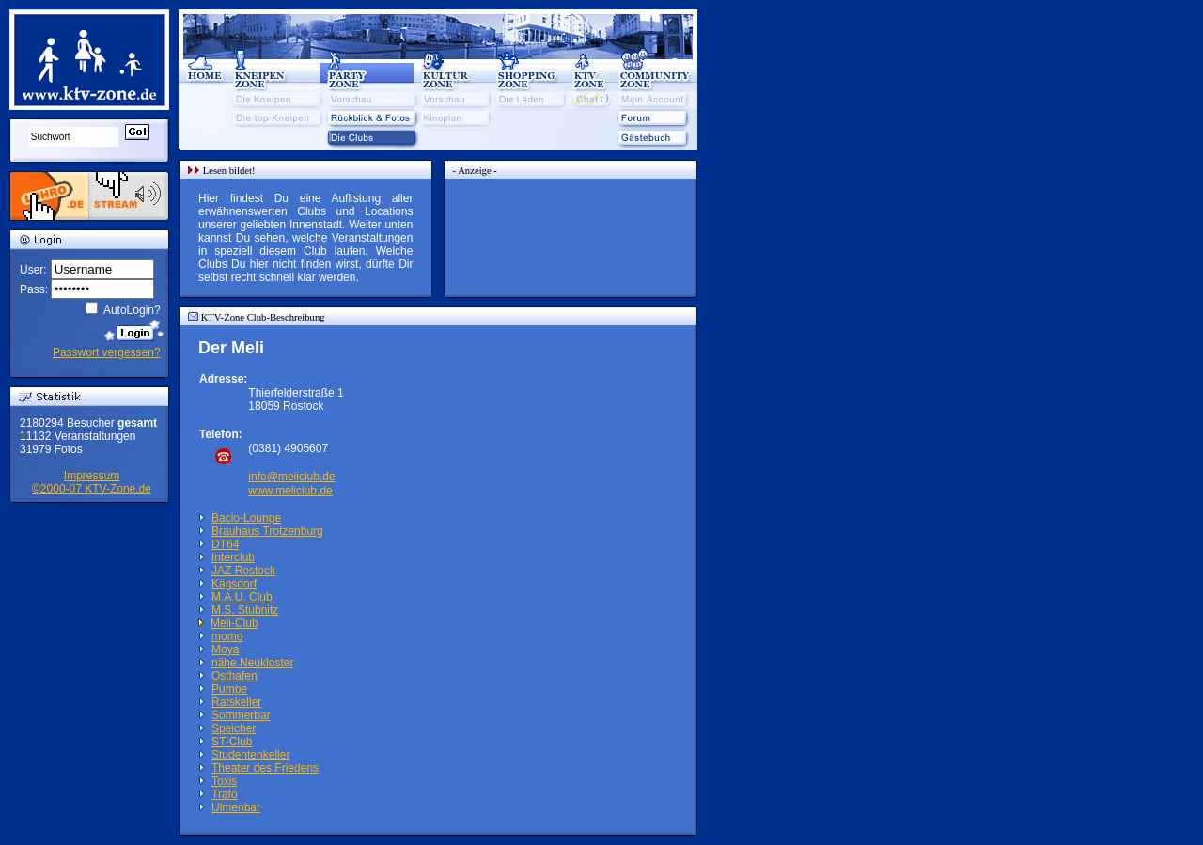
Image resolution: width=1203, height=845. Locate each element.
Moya (225, 649)
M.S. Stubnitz (244, 610)
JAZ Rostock (243, 570)
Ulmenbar (235, 807)
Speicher (233, 728)
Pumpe (229, 689)
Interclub (233, 557)
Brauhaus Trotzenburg (267, 531)
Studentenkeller (250, 754)
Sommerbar (241, 715)
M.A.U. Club (242, 596)
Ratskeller (236, 702)
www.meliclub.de (290, 490)
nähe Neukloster (252, 662)
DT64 (225, 544)
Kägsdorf (234, 583)
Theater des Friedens (265, 768)
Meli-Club (234, 623)
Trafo (224, 794)
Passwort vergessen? (107, 352)
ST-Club (231, 741)
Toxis (224, 781)
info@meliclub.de (291, 476)
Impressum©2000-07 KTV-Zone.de (91, 482)
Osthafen (234, 675)
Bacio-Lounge (246, 517)
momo (226, 636)
